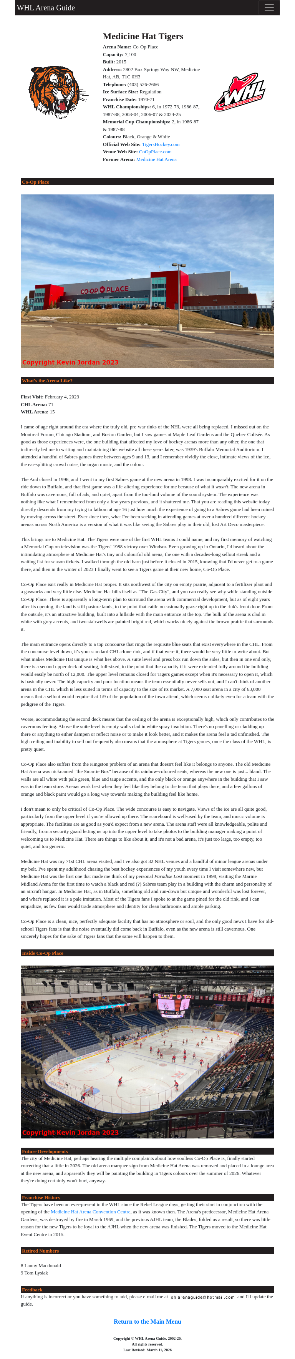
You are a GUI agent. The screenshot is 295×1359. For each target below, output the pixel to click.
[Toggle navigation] (269, 7)
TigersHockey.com (161, 144)
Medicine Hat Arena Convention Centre (90, 1212)
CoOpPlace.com (155, 151)
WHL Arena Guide (45, 7)
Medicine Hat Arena (156, 159)
